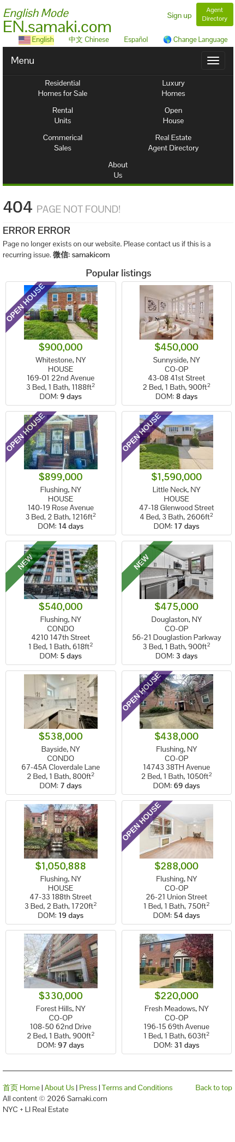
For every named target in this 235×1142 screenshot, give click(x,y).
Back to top (214, 1087)
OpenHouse (173, 115)
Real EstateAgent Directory (173, 142)
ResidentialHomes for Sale (63, 88)
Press (88, 1087)
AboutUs (118, 170)
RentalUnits (62, 115)
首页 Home (21, 1087)
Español (136, 39)
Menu (22, 60)
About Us (60, 1087)
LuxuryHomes (173, 88)
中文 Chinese (89, 39)
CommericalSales (63, 142)
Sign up (179, 15)
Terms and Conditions (137, 1087)
